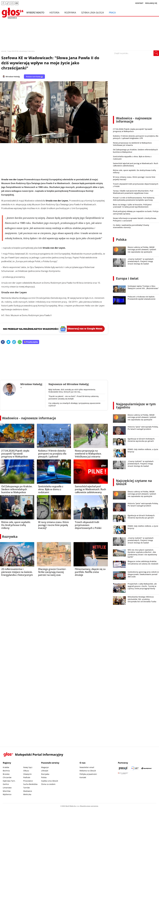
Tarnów (26, 787)
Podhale (26, 777)
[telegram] (14, 342)
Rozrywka (70, 12)
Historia (54, 12)
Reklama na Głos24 (88, 770)
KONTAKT (139, 3)
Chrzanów (7, 777)
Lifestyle (44, 770)
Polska (121, 239)
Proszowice (28, 781)
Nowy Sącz (27, 767)
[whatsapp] (20, 342)
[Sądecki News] (135, 768)
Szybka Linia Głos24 (92, 12)
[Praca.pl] (123, 768)
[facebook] (3, 342)
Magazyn (45, 767)
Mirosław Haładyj (13, 76)
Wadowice (27, 791)
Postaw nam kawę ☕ (34, 76)
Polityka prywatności (88, 774)
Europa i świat (127, 278)
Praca (112, 12)
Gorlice (6, 784)
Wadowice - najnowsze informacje (29, 418)
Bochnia (6, 770)
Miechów (6, 791)
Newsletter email (87, 767)
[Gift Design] (123, 773)
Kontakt (83, 777)
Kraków (6, 767)
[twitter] (8, 342)
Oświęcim (27, 774)
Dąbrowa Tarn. (9, 781)
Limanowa (7, 787)
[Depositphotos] (146, 768)
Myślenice (7, 794)
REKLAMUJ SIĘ (151, 3)
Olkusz (26, 770)
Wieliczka (27, 794)
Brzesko (6, 774)
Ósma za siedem (48, 784)
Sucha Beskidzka (30, 784)
